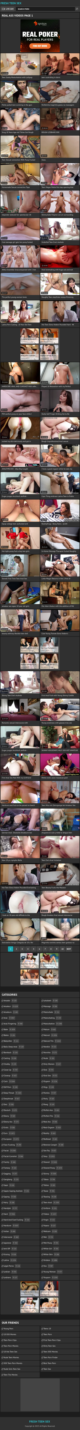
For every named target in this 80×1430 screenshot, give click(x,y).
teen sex (47, 1369)
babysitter (11, 1041)
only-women (52, 1064)
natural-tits (52, 1041)
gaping (10, 1197)
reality (50, 1133)
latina (10, 1260)
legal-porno (12, 1266)
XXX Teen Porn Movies (13, 1363)
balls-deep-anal (14, 1047)
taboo (50, 1179)
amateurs (11, 1012)
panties (50, 1093)
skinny (50, 1174)
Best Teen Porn (50, 1363)
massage (51, 1006)
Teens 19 (47, 1328)
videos (50, 1214)
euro (9, 1133)
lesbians (11, 1277)
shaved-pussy (53, 1168)
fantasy (10, 1168)
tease (49, 1191)
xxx (49, 1266)
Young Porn (8, 1328)
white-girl (51, 1249)
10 (62, 949)
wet (49, 1237)
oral (49, 1070)
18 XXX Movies (10, 1334)
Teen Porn (48, 1334)
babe (10, 1029)
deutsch (10, 1110)
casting (10, 1058)
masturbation (53, 1024)
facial (10, 1151)
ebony (10, 1116)
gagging (11, 1174)
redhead (51, 1139)
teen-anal (52, 1202)
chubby (10, 1064)
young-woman (53, 1272)
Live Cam (9, 9)
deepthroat (12, 1099)
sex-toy (50, 1151)
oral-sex (51, 1076)
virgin (50, 1220)
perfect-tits (52, 1116)
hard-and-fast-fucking (17, 1220)
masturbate (52, 1012)
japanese (11, 1243)
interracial (11, 1237)
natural (51, 1035)
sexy (49, 1156)
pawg (49, 1104)
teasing (50, 1197)
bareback (11, 1053)
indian (10, 1231)
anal (9, 1018)
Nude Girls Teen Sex (12, 1369)
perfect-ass (52, 1110)
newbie (50, 1047)
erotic (9, 1127)
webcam (51, 1231)
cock (9, 1081)
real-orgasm (52, 1127)
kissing (10, 1254)
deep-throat (13, 1093)
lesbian (10, 1272)
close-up (11, 1070)
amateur (11, 1006)
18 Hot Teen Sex (10, 1351)
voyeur (50, 1226)
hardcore (11, 1226)
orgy (49, 1087)
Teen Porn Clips (10, 1340)
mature (50, 1029)
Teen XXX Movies (51, 1351)
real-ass (51, 1122)
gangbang (11, 1179)
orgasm (51, 1081)
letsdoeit (51, 1001)
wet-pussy (51, 1243)
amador (10, 1001)
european (11, 1139)
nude (49, 1058)
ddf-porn (11, 1087)
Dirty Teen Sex (50, 1346)
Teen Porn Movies (11, 1346)
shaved (50, 1162)
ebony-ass (11, 1122)
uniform (50, 1208)
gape (9, 1185)
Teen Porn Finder (51, 1357)
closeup (10, 1076)
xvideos (51, 1260)
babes (10, 1035)
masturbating (53, 1018)
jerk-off (10, 1249)
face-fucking (13, 1145)
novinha (50, 1053)
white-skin (52, 1254)
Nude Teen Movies (11, 1357)
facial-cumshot (14, 1156)
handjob (11, 1208)
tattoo (50, 1185)
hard (9, 1214)
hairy (9, 1202)
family (10, 1162)
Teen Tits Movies (11, 1374)
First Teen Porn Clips (52, 1340)
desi (9, 1104)
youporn (51, 1277)
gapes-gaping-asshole (16, 1191)
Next (69, 949)
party (49, 1099)
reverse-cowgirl (54, 1145)
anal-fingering (13, 1024)
